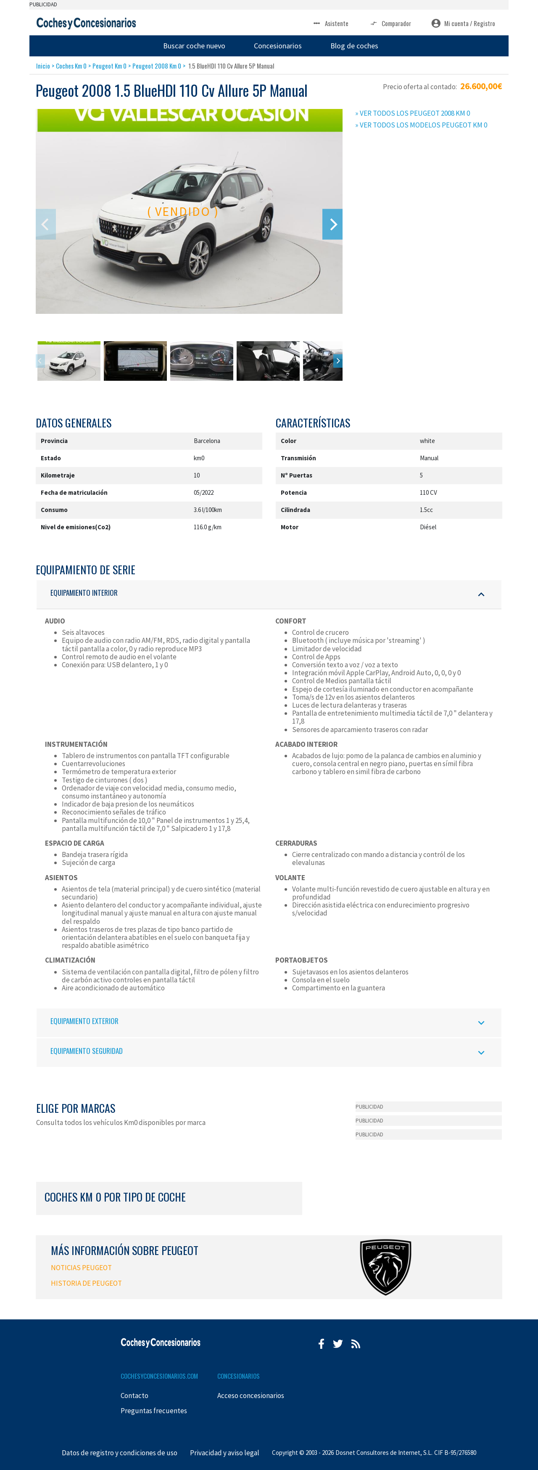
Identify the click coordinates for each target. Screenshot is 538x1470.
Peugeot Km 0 (109, 65)
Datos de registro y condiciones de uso (119, 1452)
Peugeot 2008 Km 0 (156, 65)
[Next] (332, 224)
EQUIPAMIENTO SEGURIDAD (269, 1052)
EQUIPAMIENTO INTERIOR (269, 594)
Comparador (390, 23)
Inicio (43, 65)
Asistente (330, 23)
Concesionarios (278, 45)
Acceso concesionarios (250, 1395)
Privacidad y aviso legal (224, 1452)
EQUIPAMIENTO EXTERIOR (269, 1022)
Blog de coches (354, 45)
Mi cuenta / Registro (463, 23)
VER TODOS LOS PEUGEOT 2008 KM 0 (415, 113)
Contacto (134, 1395)
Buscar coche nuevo (194, 45)
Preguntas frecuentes (154, 1410)
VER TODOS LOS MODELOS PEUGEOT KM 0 (423, 125)
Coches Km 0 (71, 65)
